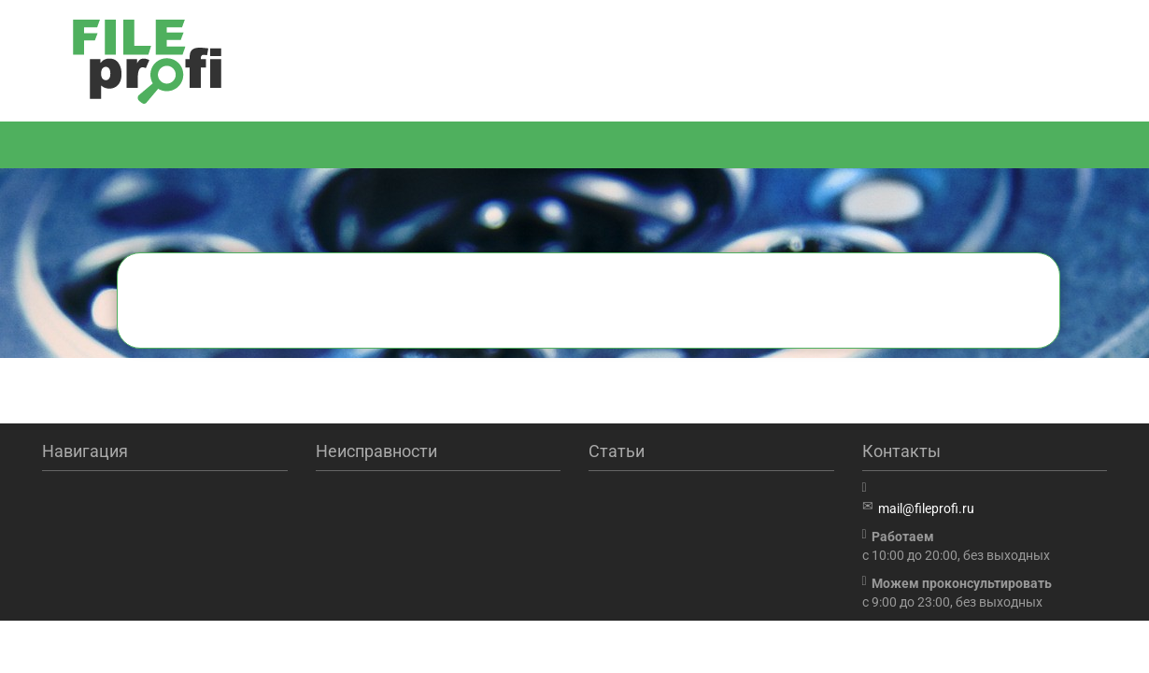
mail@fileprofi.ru (926, 508)
